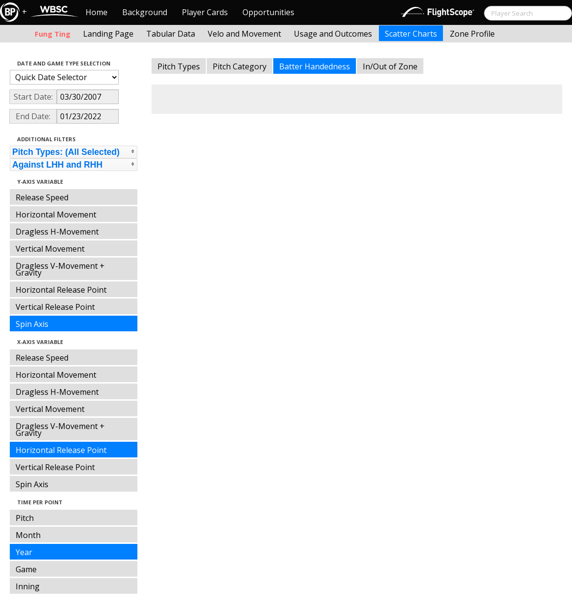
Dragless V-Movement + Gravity (60, 269)
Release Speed (42, 197)
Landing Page (108, 33)
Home (97, 12)
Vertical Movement (50, 248)
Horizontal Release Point (61, 289)
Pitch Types (178, 66)
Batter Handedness (314, 66)
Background (144, 12)
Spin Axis (32, 324)
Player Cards (205, 12)
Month (28, 535)
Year (24, 552)
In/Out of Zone (390, 66)
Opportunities (268, 12)
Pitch (25, 518)
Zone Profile (472, 33)
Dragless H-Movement (57, 231)
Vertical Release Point (55, 307)
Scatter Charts (411, 33)
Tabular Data (170, 33)
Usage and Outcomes (333, 33)
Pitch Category (239, 66)
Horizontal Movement (56, 214)
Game (26, 569)
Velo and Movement (244, 33)
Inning (28, 586)
